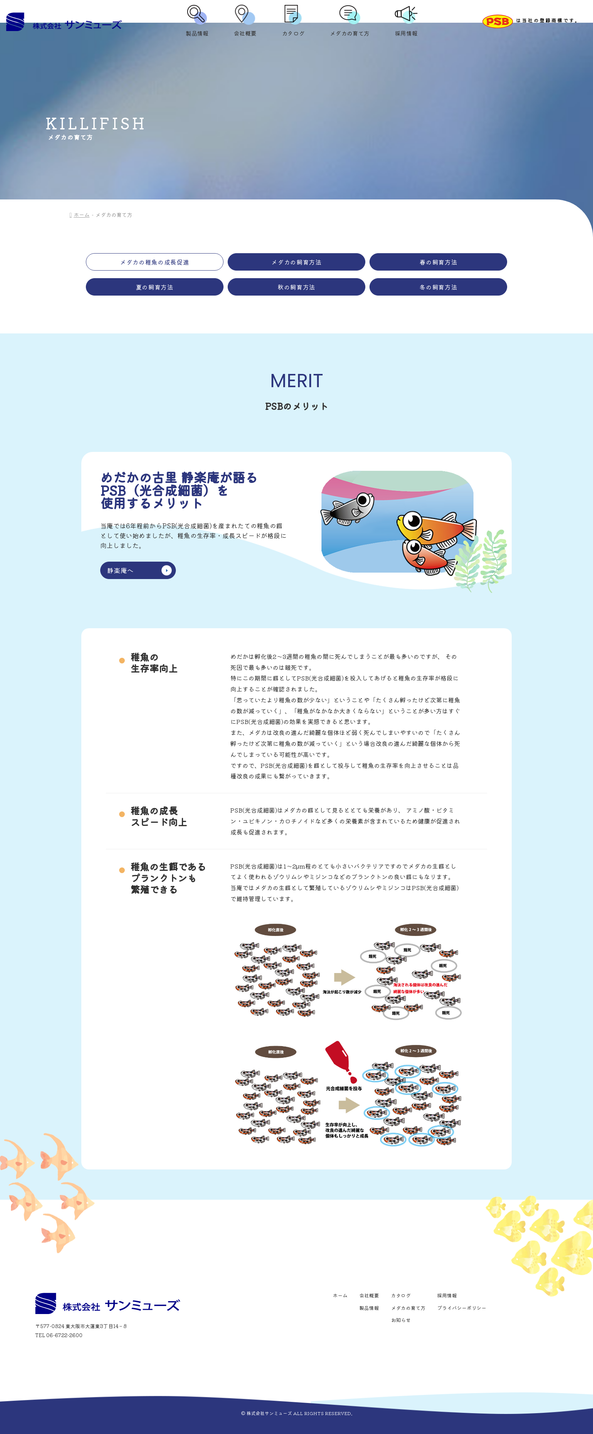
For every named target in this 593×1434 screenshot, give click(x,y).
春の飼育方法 (438, 261)
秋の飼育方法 (296, 286)
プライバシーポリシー (461, 1307)
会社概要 (245, 22)
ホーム (82, 214)
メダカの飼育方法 (296, 261)
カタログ (293, 22)
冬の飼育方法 (438, 286)
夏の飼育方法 (155, 286)
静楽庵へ (139, 570)
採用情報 (406, 22)
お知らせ (401, 1319)
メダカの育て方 (349, 22)
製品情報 (197, 22)
